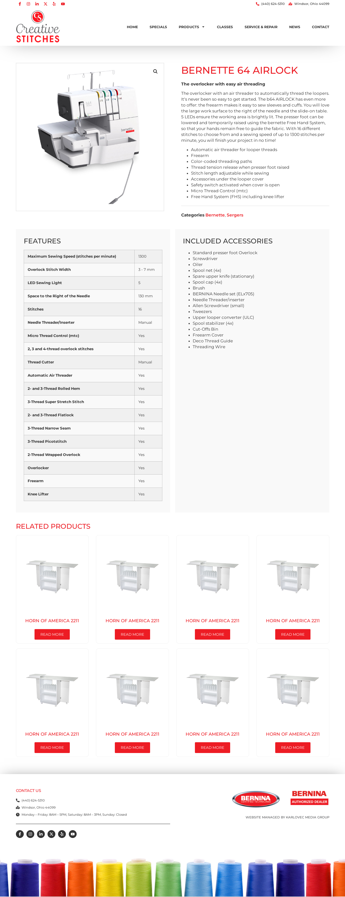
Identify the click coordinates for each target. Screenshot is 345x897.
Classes (225, 27)
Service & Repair (261, 27)
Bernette (215, 215)
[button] (155, 71)
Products (192, 27)
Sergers (235, 215)
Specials (158, 27)
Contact (320, 27)
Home (132, 27)
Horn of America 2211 (52, 620)
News (294, 27)
